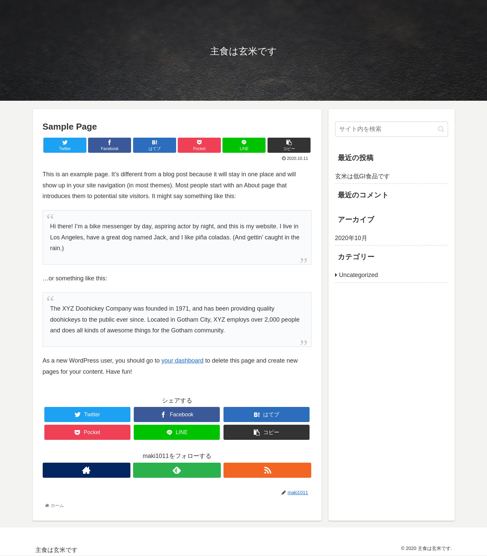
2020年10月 (351, 238)
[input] (391, 129)
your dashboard (182, 360)
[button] (441, 129)
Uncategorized (358, 275)
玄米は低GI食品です (362, 176)
